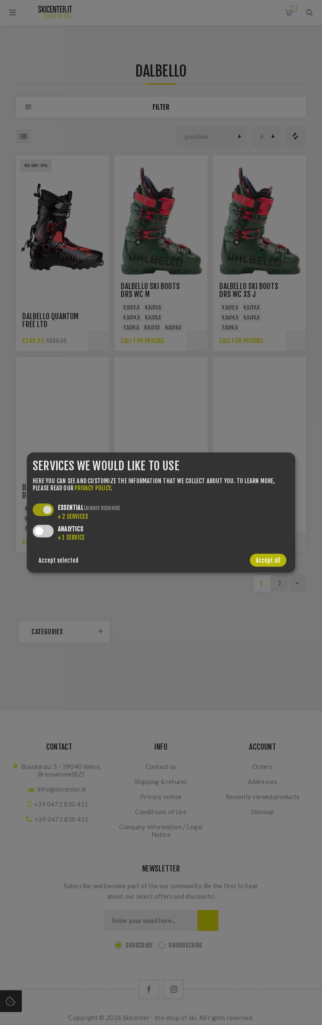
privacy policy (93, 487)
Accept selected (58, 560)
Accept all (268, 560)
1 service (71, 537)
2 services (73, 516)
